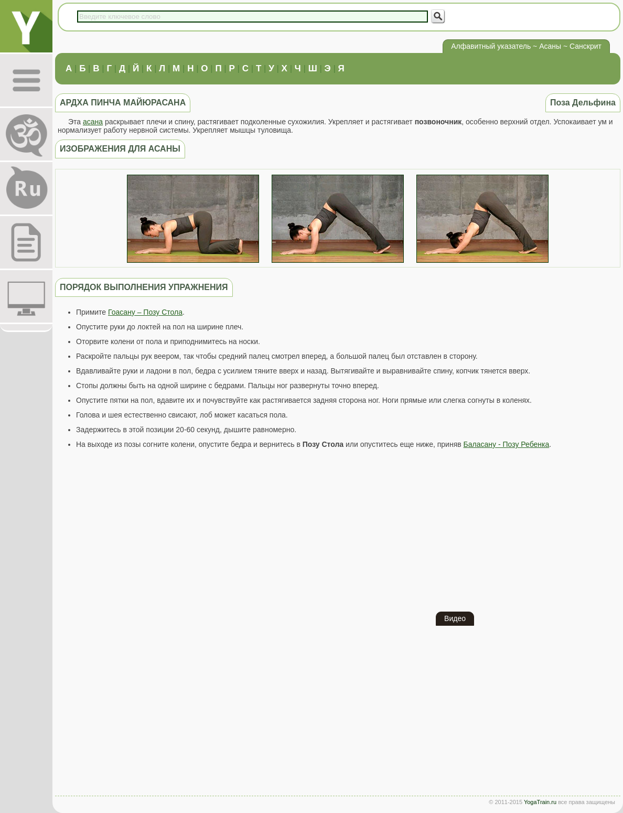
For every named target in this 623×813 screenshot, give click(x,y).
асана (93, 121)
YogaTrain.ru (540, 802)
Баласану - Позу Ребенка (507, 444)
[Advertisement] (337, 530)
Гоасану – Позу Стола (145, 312)
